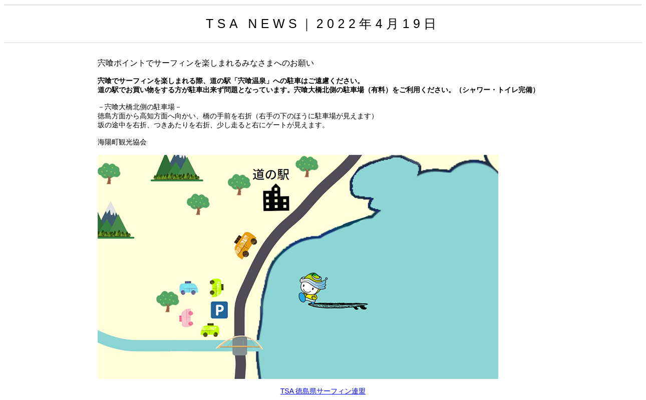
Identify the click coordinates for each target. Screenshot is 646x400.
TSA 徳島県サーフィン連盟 (323, 391)
